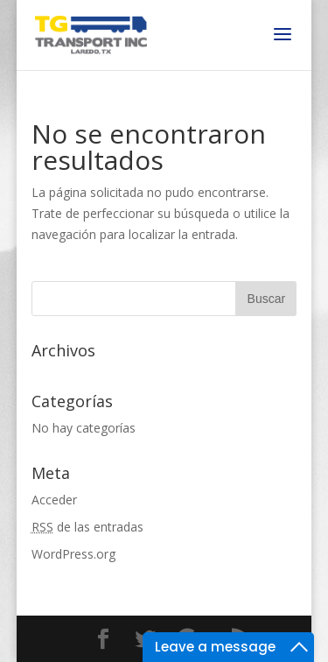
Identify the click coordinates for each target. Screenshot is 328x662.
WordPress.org (73, 554)
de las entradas (87, 526)
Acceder (54, 499)
